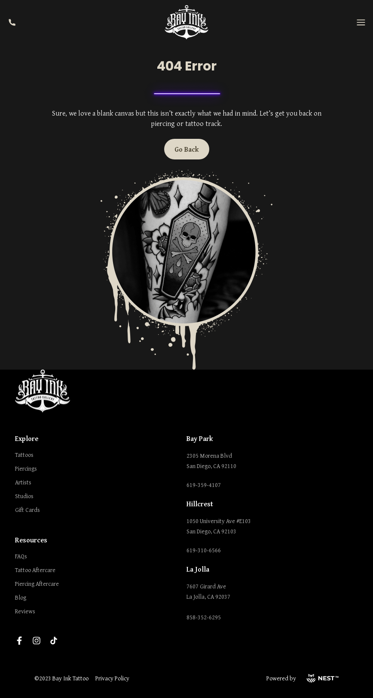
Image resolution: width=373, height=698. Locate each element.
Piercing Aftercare (37, 583)
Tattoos (24, 454)
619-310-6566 (203, 550)
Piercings (26, 468)
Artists (23, 482)
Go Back (186, 149)
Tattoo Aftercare (35, 570)
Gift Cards (27, 509)
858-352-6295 (203, 617)
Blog (20, 597)
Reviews (25, 611)
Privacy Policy (112, 678)
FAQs (21, 556)
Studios (24, 496)
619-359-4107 (203, 484)
